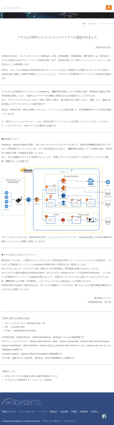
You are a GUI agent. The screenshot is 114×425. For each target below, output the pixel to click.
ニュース (92, 23)
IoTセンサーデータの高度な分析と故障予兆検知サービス (31, 376)
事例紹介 (53, 411)
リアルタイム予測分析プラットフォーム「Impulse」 (29, 380)
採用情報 (84, 411)
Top (84, 23)
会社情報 (64, 411)
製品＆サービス (9, 411)
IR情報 (74, 411)
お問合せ (94, 411)
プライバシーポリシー (52, 421)
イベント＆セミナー (27, 411)
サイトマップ (70, 421)
